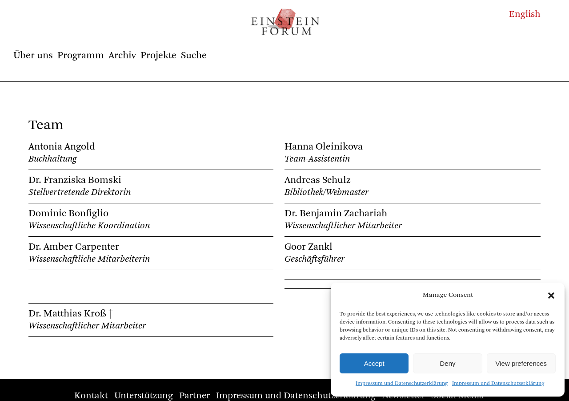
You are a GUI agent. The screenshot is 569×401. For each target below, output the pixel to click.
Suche (194, 56)
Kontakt (91, 396)
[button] (551, 295)
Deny (447, 363)
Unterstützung (143, 396)
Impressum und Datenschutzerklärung (402, 383)
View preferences (521, 363)
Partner (194, 396)
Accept (374, 363)
